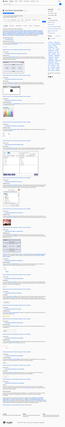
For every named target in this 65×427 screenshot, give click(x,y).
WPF (31, 400)
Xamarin (4, 400)
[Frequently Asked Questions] (44, 414)
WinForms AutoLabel (20, 35)
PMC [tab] (8, 19)
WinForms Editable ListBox (14, 129)
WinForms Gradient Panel (14, 216)
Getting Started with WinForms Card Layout (13, 100)
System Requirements (9, 39)
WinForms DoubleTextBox (38, 34)
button (56, 47)
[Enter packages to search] (31, 4)
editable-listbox (51, 60)
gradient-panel (51, 50)
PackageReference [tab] (13, 19)
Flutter (30, 397)
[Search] (60, 4)
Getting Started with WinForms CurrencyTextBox (14, 369)
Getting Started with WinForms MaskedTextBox (14, 278)
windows (50, 45)
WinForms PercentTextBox (17, 34)
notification (57, 57)
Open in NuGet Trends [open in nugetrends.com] (53, 30)
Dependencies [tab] (18, 25)
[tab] (11, 1)
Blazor (27, 397)
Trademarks (42, 422)
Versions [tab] (30, 25)
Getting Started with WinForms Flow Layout (13, 181)
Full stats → (59, 9)
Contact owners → (58, 35)
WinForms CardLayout (38, 30)
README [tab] (6, 25)
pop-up (53, 68)
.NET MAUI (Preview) (39, 400)
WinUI (33, 400)
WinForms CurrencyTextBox (8, 35)
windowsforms (51, 47)
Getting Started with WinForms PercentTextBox (14, 338)
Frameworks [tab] (11, 25)
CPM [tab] (18, 19)
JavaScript (12, 400)
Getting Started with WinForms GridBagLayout (14, 260)
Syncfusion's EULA (31, 387)
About (25, 422)
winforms (54, 45)
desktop (52, 70)
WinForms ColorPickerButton (8, 31)
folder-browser (58, 60)
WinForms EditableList (19, 31)
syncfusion (50, 42)
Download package (52, 26)
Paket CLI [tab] (22, 19)
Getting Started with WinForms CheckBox (13, 309)
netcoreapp (58, 70)
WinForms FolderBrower (38, 31)
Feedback (29, 49)
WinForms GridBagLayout (14, 234)
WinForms (27, 400)
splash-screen (51, 63)
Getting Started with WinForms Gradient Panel (14, 231)
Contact (5, 414)
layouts (56, 62)
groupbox (50, 52)
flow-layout (53, 67)
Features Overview (6, 49)
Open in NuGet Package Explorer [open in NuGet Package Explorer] (55, 28)
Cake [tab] (39, 19)
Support (20, 49)
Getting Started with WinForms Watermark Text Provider (16, 53)
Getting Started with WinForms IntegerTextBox (14, 322)
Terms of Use (29, 422)
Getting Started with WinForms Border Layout (14, 79)
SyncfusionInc (52, 38)
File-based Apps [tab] (34, 19)
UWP (7, 400)
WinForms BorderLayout (28, 30)
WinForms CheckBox (7, 34)
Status (24, 414)
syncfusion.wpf (56, 42)
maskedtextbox (57, 55)
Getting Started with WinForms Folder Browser (14, 212)
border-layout (51, 62)
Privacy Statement (35, 422)
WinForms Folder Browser (14, 185)
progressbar (51, 58)
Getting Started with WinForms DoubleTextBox (14, 355)
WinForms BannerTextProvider (17, 30)
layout (54, 52)
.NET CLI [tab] (4, 19)
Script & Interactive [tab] (28, 19)
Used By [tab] (25, 25)
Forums (24, 49)
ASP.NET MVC (41, 397)
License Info (51, 24)
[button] (44, 21)
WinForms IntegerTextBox (27, 34)
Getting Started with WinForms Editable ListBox (14, 144)
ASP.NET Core (35, 397)
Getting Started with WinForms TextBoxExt (13, 293)
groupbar (57, 50)
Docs (12, 49)
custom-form (53, 65)
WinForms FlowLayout (28, 31)
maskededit (51, 55)
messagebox (51, 57)
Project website (52, 22)
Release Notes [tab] (37, 25)
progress (56, 58)
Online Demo (16, 49)
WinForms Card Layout (13, 82)
